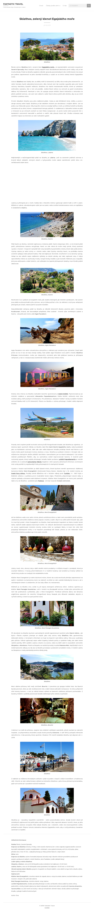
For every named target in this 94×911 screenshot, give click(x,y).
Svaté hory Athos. (18, 473)
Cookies (47, 908)
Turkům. (67, 473)
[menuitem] (41, 5)
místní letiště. (63, 394)
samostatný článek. (34, 462)
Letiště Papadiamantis (67, 459)
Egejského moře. (48, 67)
